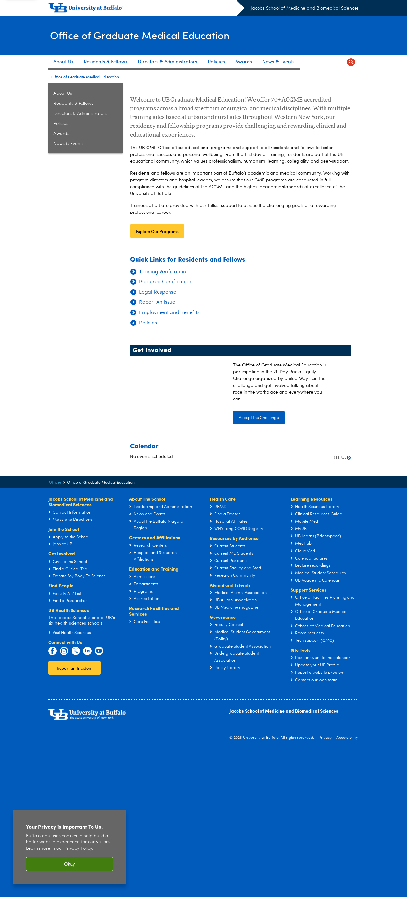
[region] (69, 847)
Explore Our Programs (157, 377)
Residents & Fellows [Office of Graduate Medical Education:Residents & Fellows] (73, 103)
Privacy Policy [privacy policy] (78, 848)
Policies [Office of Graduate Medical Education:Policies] (60, 123)
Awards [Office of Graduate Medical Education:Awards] (61, 133)
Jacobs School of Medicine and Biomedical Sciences (305, 8)
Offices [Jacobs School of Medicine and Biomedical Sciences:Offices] (55, 629)
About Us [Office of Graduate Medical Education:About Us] (62, 93)
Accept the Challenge (259, 564)
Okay (69, 864)
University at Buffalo (261, 884)
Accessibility (347, 884)
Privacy (325, 884)
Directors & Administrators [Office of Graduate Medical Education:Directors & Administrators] (80, 113)
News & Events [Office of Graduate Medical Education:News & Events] (68, 143)
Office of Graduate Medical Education (150, 35)
